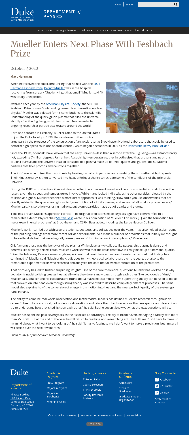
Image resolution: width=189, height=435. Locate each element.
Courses (100, 30)
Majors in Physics (57, 388)
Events (129, 4)
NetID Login (94, 424)
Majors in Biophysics (53, 395)
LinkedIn (164, 392)
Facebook (165, 379)
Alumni (146, 30)
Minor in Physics (56, 401)
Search (176, 4)
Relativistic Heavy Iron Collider (148, 146)
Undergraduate (64, 30)
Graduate (85, 30)
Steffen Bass (64, 218)
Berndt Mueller (54, 88)
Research (131, 30)
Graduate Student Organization (130, 398)
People (115, 30)
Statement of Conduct (163, 400)
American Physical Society (63, 104)
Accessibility (133, 415)
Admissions (126, 382)
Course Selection (93, 384)
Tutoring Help (91, 379)
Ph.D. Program (55, 382)
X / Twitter (166, 386)
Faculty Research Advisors (93, 396)
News (117, 4)
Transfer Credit (92, 389)
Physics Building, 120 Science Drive (20, 396)
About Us (44, 30)
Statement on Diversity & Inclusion (101, 415)
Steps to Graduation (125, 389)
